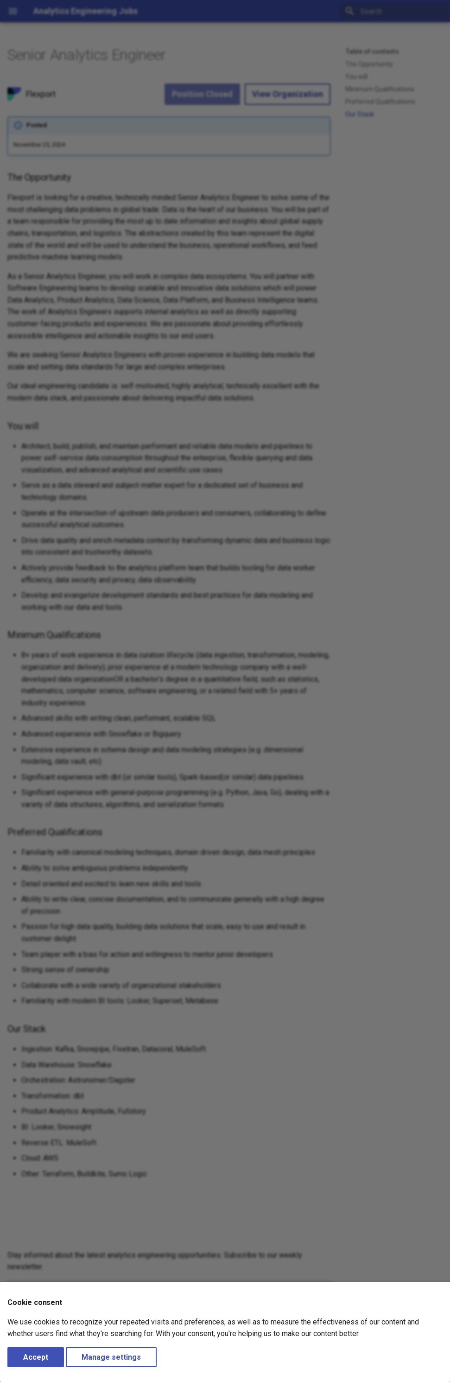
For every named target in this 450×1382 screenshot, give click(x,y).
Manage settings (111, 1357)
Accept (35, 1357)
